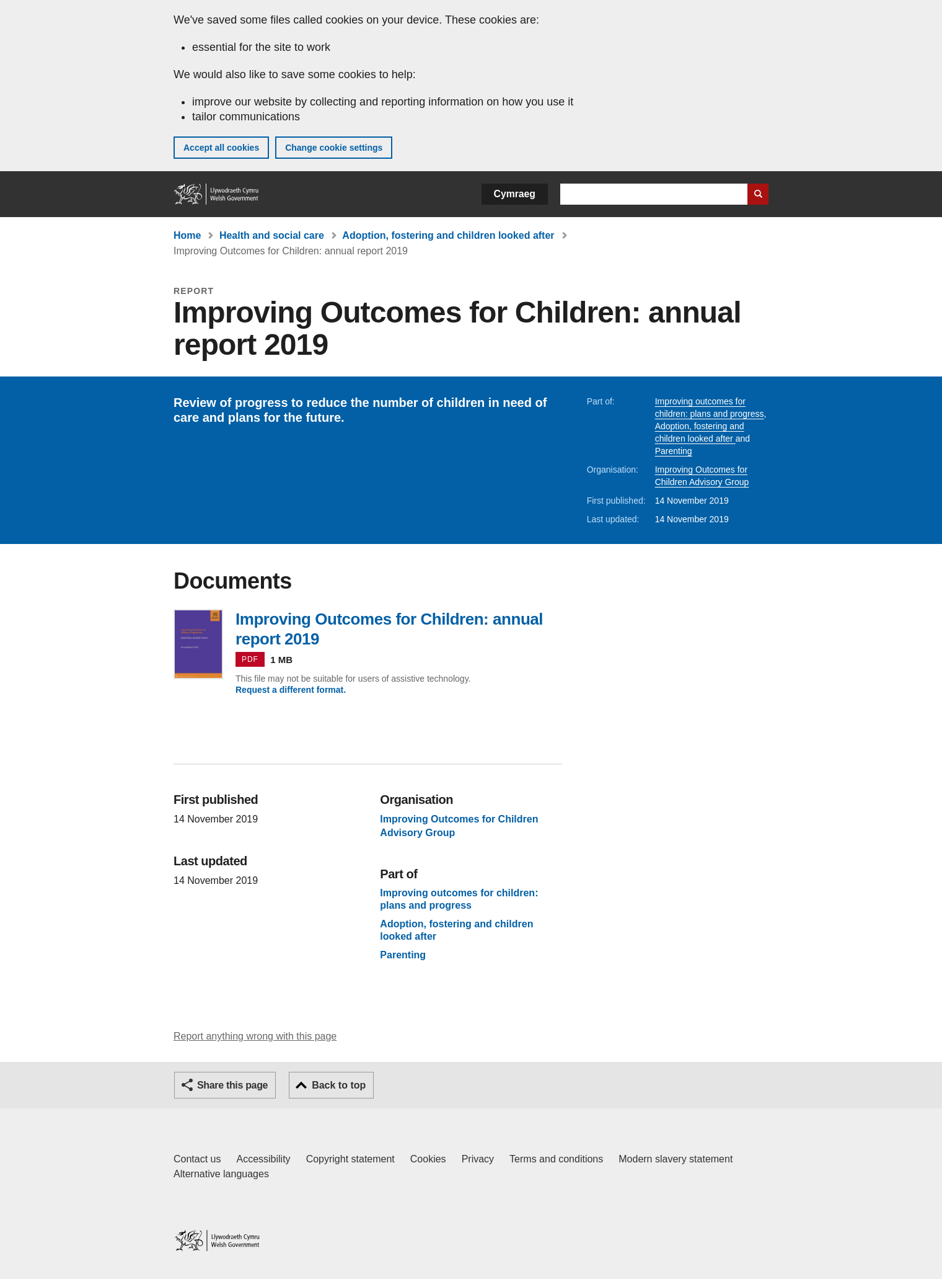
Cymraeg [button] (514, 194)
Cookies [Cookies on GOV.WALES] (428, 1159)
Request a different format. (291, 690)
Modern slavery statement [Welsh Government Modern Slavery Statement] (675, 1159)
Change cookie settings (333, 148)
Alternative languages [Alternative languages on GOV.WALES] (221, 1174)
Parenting (673, 451)
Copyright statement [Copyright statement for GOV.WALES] (350, 1159)
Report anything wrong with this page (255, 1036)
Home (187, 235)
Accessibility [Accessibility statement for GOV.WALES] (263, 1159)
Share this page (232, 1085)
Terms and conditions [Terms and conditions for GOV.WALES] (556, 1159)
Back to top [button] (339, 1085)
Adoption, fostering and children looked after (448, 235)
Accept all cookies (221, 148)
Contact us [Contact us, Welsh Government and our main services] (197, 1159)
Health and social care (271, 235)
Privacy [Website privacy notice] (478, 1159)
